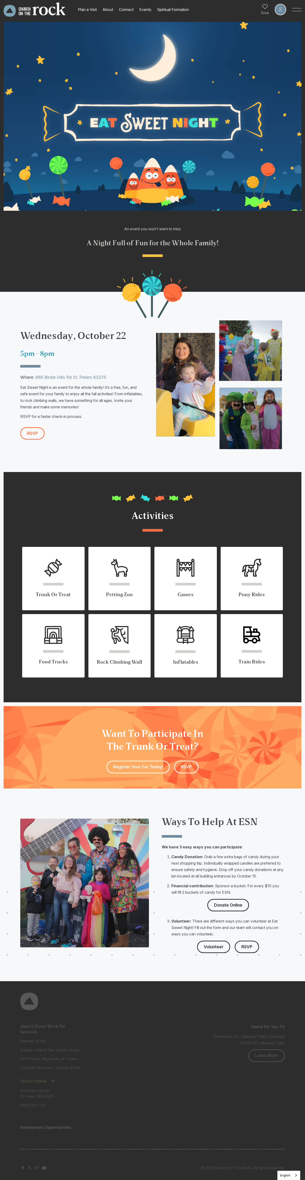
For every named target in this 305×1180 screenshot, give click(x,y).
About (107, 9)
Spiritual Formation (173, 9)
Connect (126, 9)
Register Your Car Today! (138, 766)
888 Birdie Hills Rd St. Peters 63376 (70, 377)
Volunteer (214, 946)
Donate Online (228, 905)
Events (145, 9)
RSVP (32, 433)
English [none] (285, 1175)
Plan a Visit (87, 9)
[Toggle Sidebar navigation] (296, 9)
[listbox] (288, 1175)
